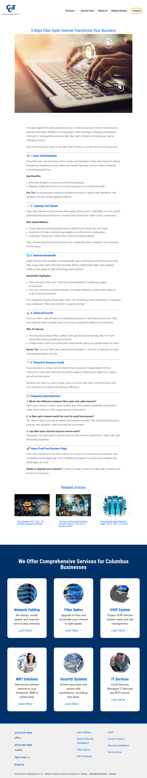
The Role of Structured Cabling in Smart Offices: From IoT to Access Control (73, 524)
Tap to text (21, 757)
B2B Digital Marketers (98, 774)
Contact (137, 10)
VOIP (110, 732)
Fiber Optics (83, 749)
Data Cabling (84, 732)
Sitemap (112, 774)
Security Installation (118, 745)
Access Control (116, 738)
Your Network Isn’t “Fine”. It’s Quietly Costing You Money (30, 522)
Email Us (19, 764)
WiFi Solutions (84, 756)
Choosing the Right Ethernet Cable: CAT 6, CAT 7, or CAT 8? (114, 522)
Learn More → (27, 630)
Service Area (87, 11)
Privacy (84, 774)
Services (69, 11)
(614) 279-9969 (23, 732)
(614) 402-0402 (23, 745)
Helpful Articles (119, 11)
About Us (102, 11)
